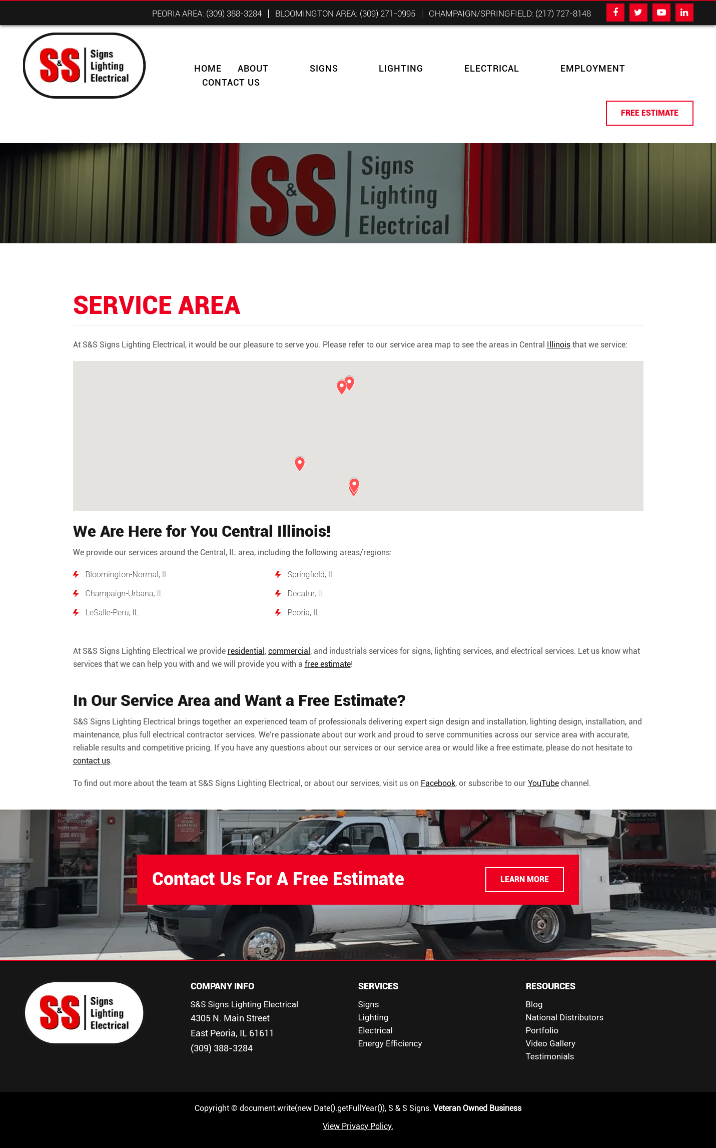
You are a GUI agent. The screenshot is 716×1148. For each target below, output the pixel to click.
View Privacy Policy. (358, 1112)
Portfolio (542, 1016)
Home (208, 69)
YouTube (543, 769)
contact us (91, 746)
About (253, 69)
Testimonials (550, 1042)
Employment (493, 69)
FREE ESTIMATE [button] (649, 99)
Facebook (438, 769)
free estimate (328, 650)
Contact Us (571, 69)
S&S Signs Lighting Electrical (245, 990)
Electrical (417, 69)
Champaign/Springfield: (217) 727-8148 (510, 14)
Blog (534, 990)
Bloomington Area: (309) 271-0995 (345, 14)
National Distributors (565, 1003)
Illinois (558, 330)
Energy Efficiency (390, 1029)
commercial (289, 637)
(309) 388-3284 (222, 1034)
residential (246, 637)
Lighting (351, 69)
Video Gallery (551, 1029)
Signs (299, 69)
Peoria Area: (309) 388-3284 (207, 14)
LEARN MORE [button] (524, 865)
